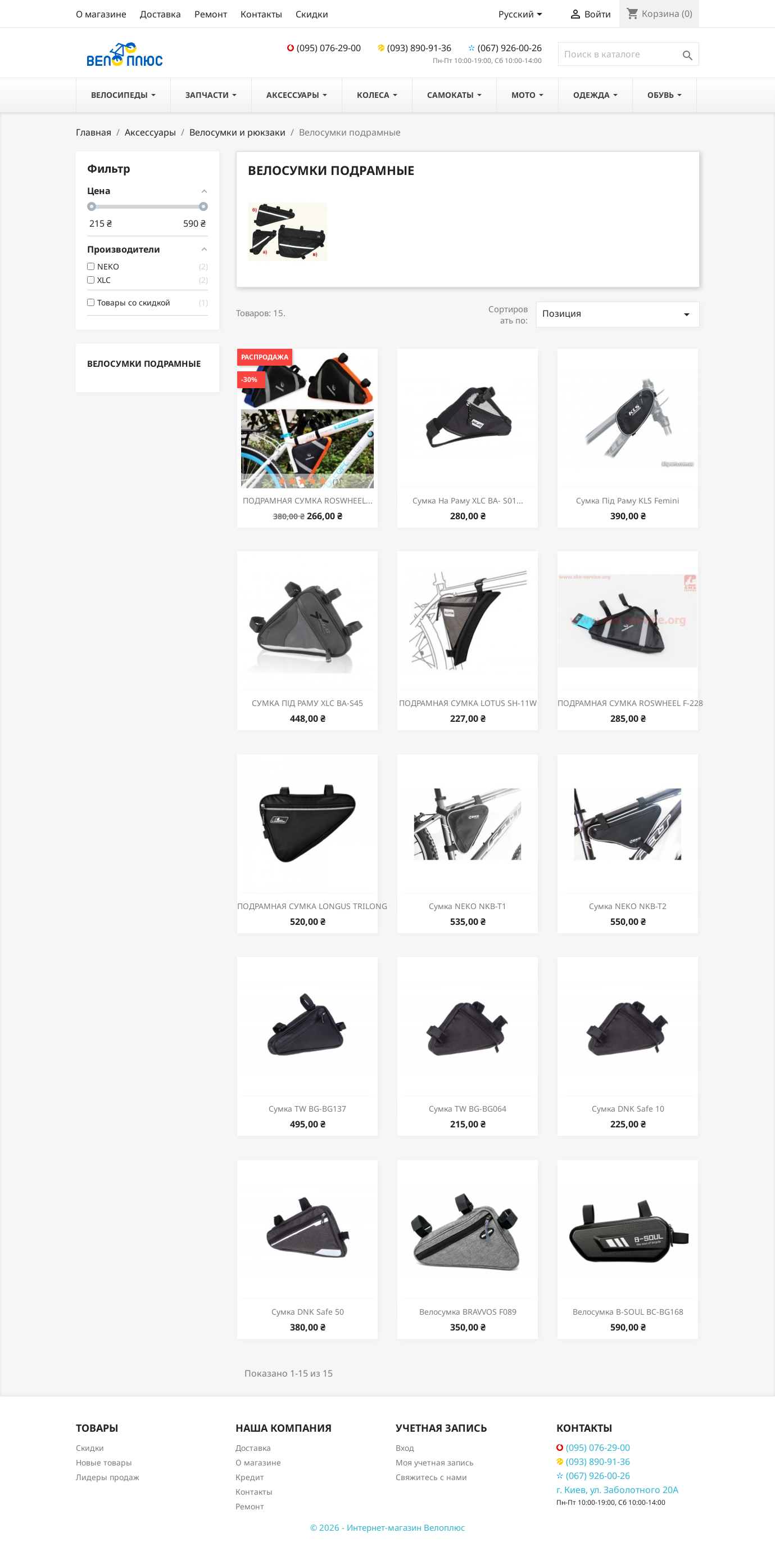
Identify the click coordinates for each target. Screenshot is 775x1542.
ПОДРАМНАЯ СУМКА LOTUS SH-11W (468, 703)
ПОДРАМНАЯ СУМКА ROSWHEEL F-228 (630, 703)
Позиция (618, 314)
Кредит (249, 1477)
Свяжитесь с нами (431, 1477)
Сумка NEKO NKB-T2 (628, 906)
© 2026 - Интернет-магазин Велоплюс (387, 1527)
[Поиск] (628, 54)
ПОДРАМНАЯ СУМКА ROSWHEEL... (308, 500)
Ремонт (210, 14)
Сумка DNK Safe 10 (628, 1108)
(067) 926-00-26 (505, 47)
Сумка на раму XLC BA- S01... (468, 500)
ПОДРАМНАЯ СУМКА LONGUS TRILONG (312, 906)
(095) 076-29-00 (324, 47)
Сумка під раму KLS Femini (627, 500)
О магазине (101, 14)
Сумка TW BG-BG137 (307, 1108)
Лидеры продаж (107, 1477)
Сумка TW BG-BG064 (467, 1108)
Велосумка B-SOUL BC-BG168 (628, 1311)
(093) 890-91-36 (414, 47)
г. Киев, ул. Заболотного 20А (617, 1489)
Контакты (261, 14)
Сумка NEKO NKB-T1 (467, 906)
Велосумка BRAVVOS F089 (467, 1311)
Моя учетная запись (435, 1462)
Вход (405, 1447)
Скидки (312, 14)
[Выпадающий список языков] (522, 15)
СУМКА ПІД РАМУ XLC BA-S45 (307, 703)
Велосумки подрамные (144, 363)
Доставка (160, 14)
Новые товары (104, 1462)
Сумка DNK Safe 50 (307, 1311)
